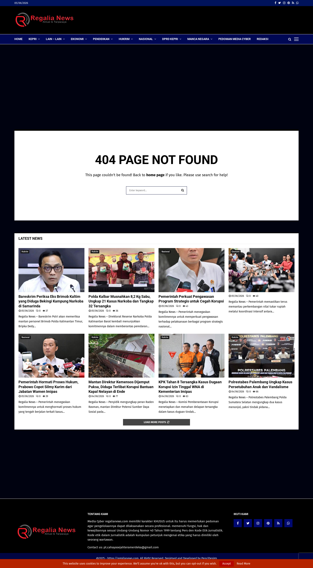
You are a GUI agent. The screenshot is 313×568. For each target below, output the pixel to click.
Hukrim (124, 39)
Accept (226, 563)
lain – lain (54, 39)
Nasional (146, 39)
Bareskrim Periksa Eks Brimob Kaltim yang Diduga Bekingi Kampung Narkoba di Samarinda (50, 301)
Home (18, 39)
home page (155, 175)
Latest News (30, 238)
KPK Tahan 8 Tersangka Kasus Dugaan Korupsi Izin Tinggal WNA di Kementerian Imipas (190, 387)
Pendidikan (101, 39)
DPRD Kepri (170, 39)
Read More (243, 563)
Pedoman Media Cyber (234, 39)
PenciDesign (209, 558)
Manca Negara (198, 39)
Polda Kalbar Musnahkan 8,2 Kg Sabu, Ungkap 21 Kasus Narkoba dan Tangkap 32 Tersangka (121, 301)
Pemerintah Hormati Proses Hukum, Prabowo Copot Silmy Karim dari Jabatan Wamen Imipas (48, 387)
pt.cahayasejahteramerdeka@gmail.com (131, 547)
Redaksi (262, 39)
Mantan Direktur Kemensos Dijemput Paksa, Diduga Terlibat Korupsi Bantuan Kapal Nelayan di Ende (121, 387)
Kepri (33, 39)
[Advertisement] (225, 20)
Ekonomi (77, 39)
